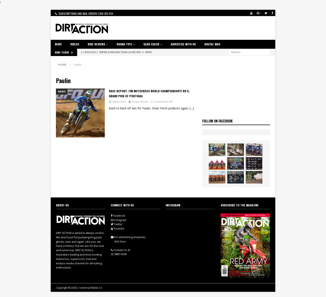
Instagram (118, 220)
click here (120, 241)
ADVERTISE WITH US (183, 44)
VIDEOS (74, 44)
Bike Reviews (96, 44)
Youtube (117, 228)
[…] (192, 108)
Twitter (116, 224)
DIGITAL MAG (212, 44)
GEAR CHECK (151, 44)
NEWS (58, 44)
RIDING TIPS (124, 44)
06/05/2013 (119, 102)
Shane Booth (140, 102)
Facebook (118, 215)
